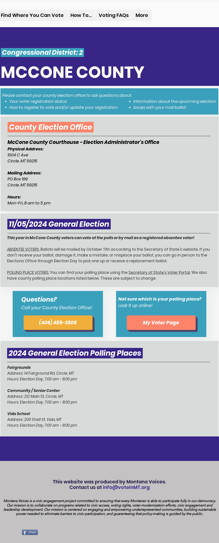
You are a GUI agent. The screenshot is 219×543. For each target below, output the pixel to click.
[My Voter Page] (161, 322)
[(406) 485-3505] (58, 322)
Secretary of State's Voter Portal (159, 272)
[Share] (30, 532)
